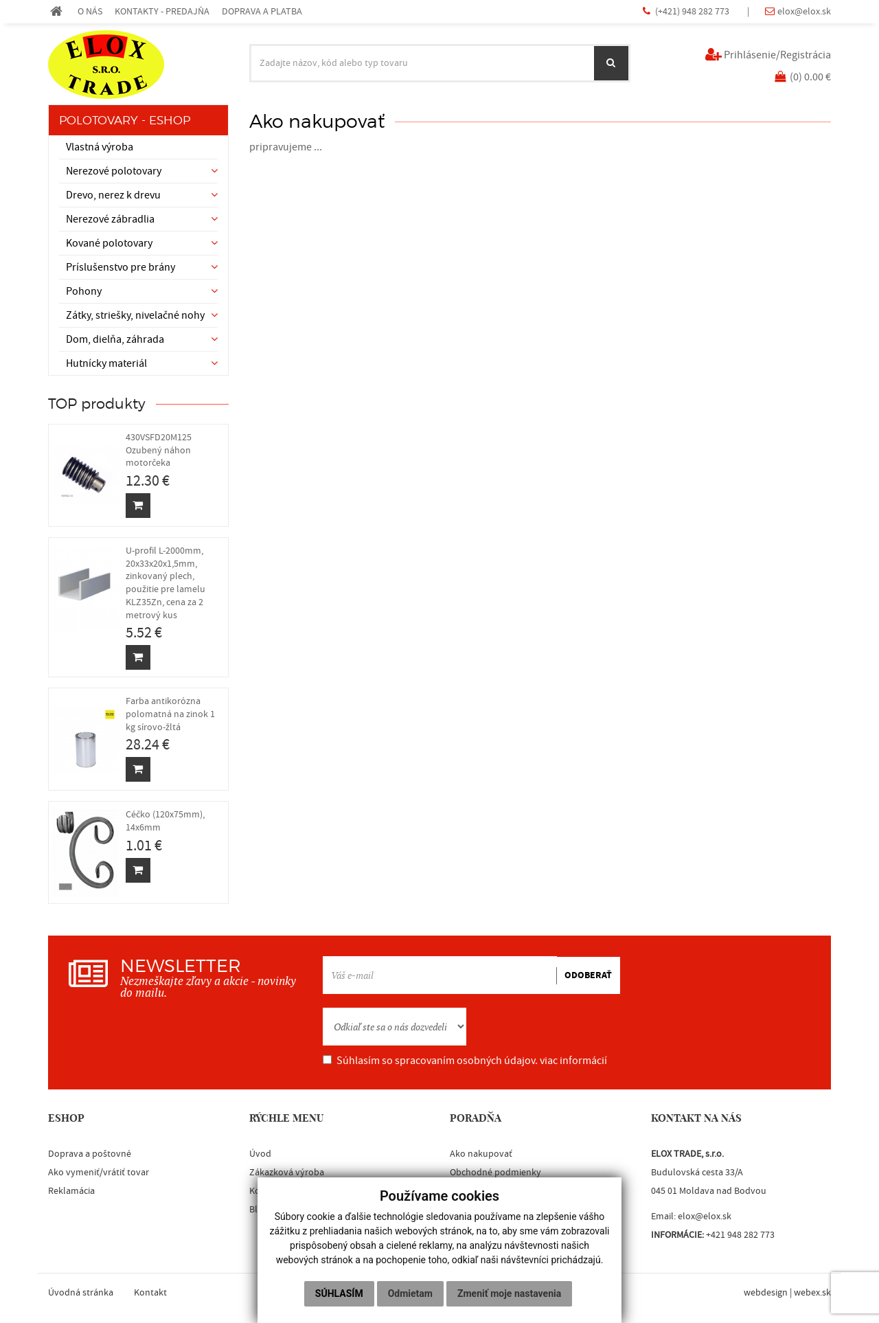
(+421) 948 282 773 (693, 11)
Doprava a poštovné (89, 1154)
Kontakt (150, 1293)
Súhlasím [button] (339, 1293)
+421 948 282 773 (740, 1235)
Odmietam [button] (410, 1293)
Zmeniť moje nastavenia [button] (509, 1293)
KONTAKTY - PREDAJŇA (162, 11)
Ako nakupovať (481, 1154)
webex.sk (812, 1293)
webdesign (766, 1293)
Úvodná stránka (80, 1293)
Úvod (260, 1154)
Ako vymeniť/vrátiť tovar (98, 1172)
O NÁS (90, 11)
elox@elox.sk (804, 11)
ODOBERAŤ (588, 975)
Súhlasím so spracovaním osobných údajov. (465, 1060)
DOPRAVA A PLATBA (262, 11)
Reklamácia (71, 1191)
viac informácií (573, 1060)
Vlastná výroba (99, 147)
